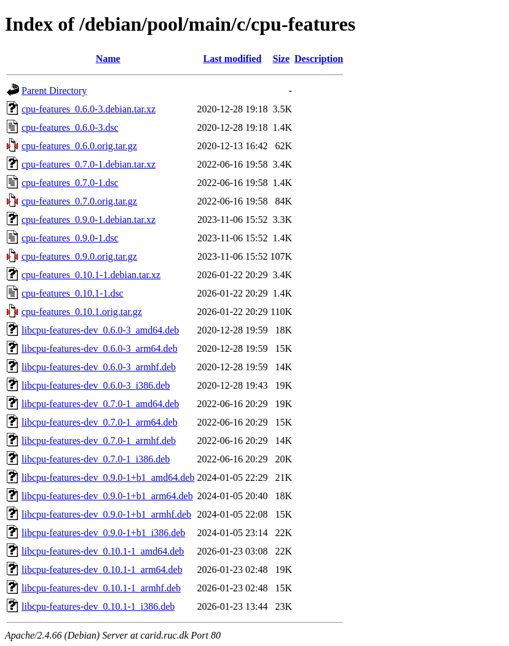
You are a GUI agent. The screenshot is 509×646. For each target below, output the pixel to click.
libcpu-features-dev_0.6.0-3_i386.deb (96, 385)
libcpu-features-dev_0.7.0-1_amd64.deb (100, 404)
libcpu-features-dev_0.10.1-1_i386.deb (98, 606)
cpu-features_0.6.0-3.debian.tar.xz (89, 109)
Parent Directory (54, 90)
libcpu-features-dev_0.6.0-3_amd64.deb (100, 330)
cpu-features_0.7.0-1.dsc (70, 182)
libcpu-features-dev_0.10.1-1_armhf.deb (101, 588)
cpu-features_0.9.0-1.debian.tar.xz (89, 219)
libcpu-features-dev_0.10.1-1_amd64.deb (103, 551)
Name (108, 58)
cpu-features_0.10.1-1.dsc (73, 293)
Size (281, 58)
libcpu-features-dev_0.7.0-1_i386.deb (96, 459)
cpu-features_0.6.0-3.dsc (70, 127)
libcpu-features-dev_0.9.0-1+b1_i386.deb (103, 532)
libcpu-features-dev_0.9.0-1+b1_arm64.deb (107, 496)
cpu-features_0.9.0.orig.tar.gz (79, 256)
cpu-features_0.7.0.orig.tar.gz (79, 201)
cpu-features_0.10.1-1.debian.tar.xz (91, 275)
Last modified (232, 58)
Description (318, 58)
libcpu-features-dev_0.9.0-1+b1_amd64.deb (108, 477)
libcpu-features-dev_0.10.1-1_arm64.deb (102, 569)
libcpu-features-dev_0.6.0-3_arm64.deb (100, 348)
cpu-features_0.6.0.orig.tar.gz (79, 146)
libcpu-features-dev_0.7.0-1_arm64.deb (100, 422)
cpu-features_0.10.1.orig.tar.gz (82, 311)
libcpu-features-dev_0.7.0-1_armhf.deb (99, 440)
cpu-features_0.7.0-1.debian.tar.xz (89, 164)
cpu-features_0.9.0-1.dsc (70, 238)
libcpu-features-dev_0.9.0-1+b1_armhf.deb (106, 514)
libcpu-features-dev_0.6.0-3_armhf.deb (99, 367)
